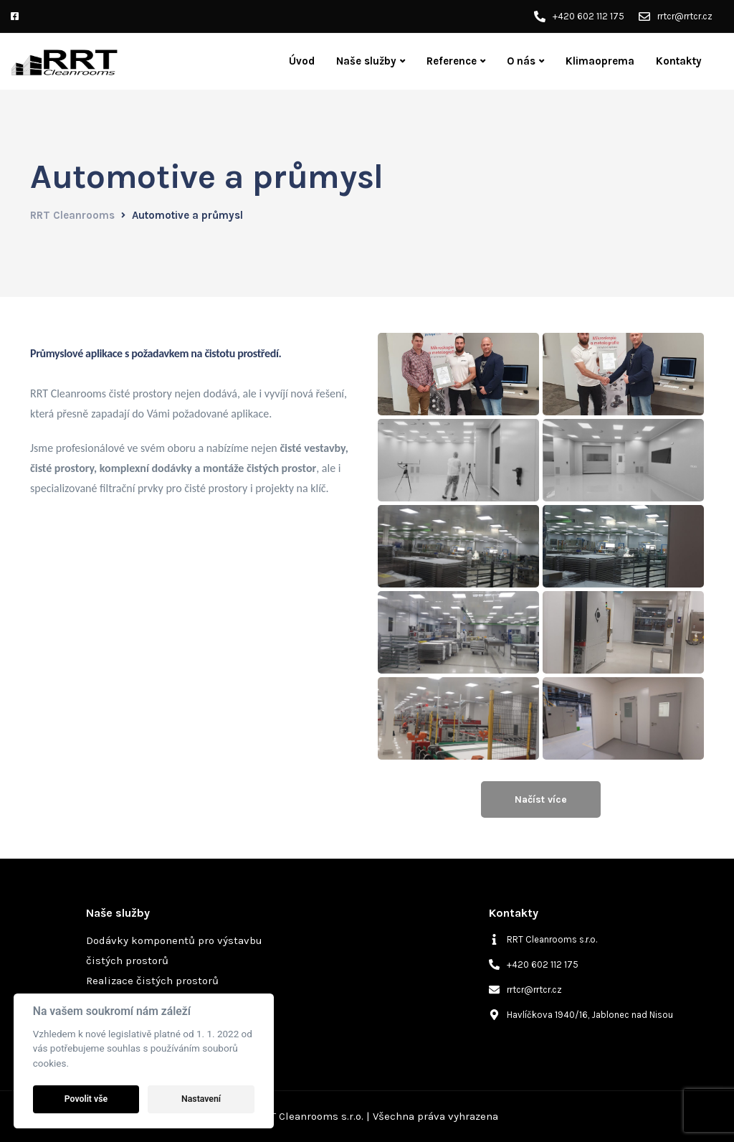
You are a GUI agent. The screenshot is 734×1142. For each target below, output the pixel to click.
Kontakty (679, 61)
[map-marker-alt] (581, 1015)
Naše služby (366, 61)
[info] (543, 939)
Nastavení (201, 1099)
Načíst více (541, 799)
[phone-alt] (533, 964)
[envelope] (525, 990)
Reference (451, 61)
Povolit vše (86, 1099)
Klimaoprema (600, 61)
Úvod (302, 61)
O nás (521, 61)
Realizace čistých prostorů (152, 980)
